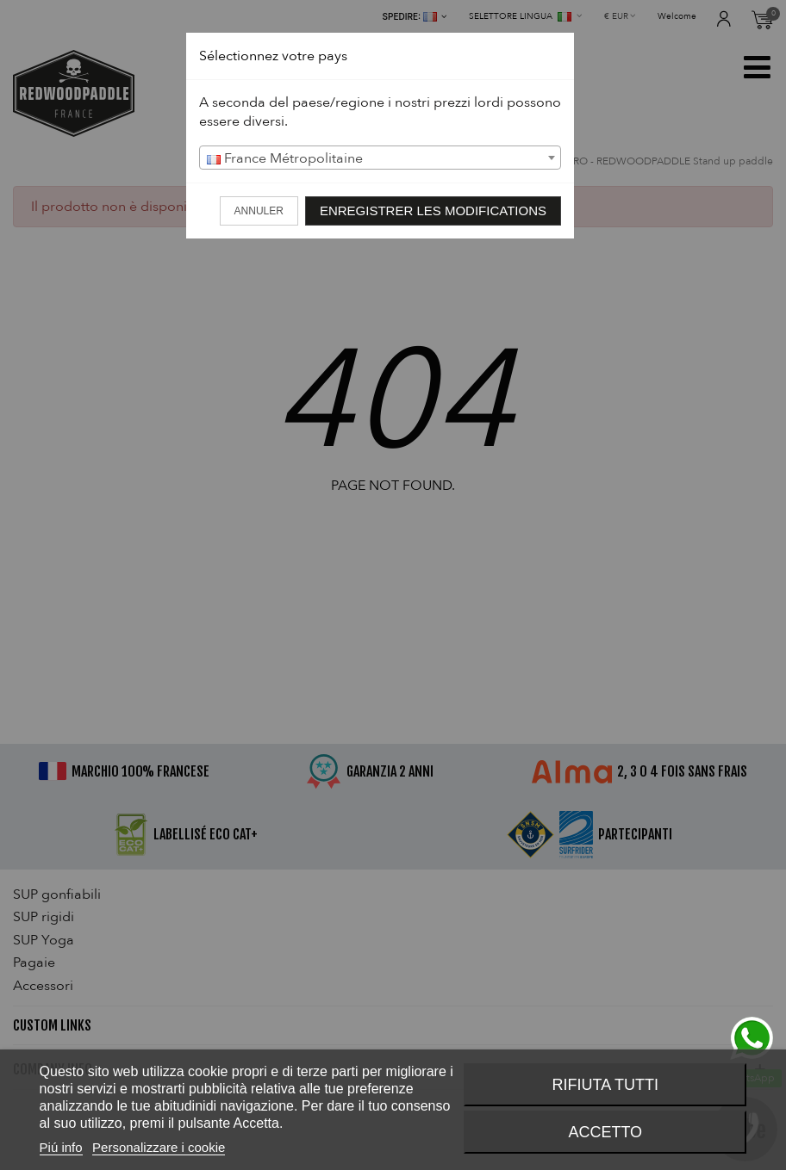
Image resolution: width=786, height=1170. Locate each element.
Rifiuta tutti (605, 1084)
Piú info (61, 1147)
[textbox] (380, 158)
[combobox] (380, 157)
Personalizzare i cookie (158, 1147)
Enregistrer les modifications (433, 210)
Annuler (259, 211)
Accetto (605, 1132)
